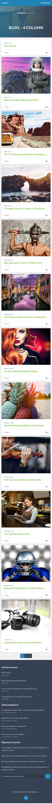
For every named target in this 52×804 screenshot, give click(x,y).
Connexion (45, 3)
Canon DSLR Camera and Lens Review (22, 643)
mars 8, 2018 (7, 97)
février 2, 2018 (8, 640)
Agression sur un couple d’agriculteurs (15, 719)
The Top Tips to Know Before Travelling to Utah (27, 154)
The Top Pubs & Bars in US (16, 534)
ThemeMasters (33, 793)
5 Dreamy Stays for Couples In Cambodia (24, 208)
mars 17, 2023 (8, 43)
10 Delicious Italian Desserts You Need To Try (26, 317)
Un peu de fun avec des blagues (12, 735)
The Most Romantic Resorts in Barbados (24, 426)
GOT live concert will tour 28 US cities (23, 480)
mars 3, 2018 (7, 152)
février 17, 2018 (9, 369)
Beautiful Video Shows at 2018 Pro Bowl (24, 589)
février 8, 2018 (8, 586)
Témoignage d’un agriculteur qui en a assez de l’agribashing (22, 711)
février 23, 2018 (9, 260)
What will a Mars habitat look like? (21, 100)
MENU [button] (5, 3)
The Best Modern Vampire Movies (21, 371)
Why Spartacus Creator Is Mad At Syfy (23, 263)
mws (6, 53)
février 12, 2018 (9, 477)
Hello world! (10, 46)
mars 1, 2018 (7, 206)
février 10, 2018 (9, 532)
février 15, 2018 (9, 423)
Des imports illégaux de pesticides (13, 727)
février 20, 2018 (9, 314)
